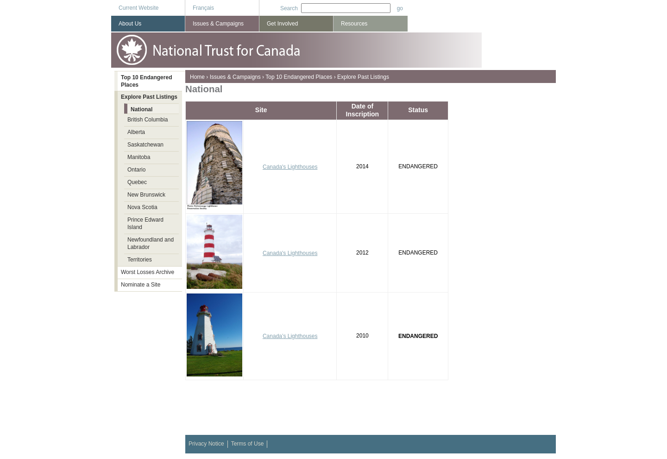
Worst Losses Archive (147, 272)
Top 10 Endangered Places (298, 77)
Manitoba (138, 157)
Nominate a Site (140, 284)
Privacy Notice (206, 443)
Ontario (136, 169)
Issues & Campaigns (235, 77)
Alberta (136, 132)
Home (197, 77)
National (141, 109)
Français (203, 8)
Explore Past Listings (363, 77)
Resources (354, 23)
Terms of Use (247, 443)
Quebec (137, 182)
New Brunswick (146, 194)
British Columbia (147, 119)
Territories (139, 259)
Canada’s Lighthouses (290, 336)
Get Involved (282, 23)
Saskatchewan (145, 144)
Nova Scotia (142, 207)
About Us (130, 23)
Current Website (138, 8)
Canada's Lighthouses (290, 167)
